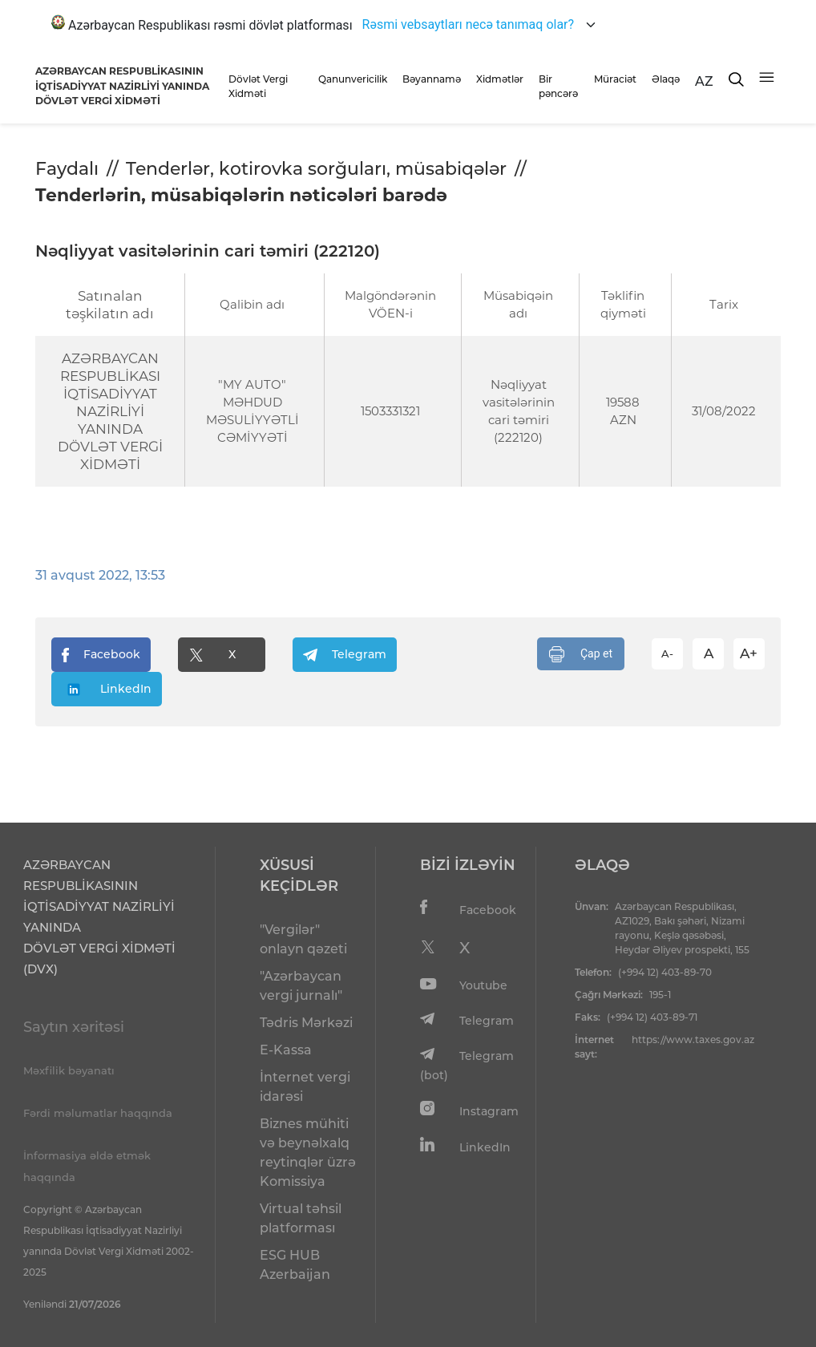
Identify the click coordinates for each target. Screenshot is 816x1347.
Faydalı (67, 169)
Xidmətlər (499, 79)
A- (667, 653)
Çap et (580, 654)
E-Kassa (286, 1050)
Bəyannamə (431, 79)
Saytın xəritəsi (73, 1027)
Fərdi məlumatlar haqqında (97, 1112)
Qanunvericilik (352, 79)
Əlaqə (666, 79)
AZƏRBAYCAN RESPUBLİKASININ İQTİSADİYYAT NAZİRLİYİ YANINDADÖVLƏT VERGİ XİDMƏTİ (122, 86)
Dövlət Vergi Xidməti (258, 86)
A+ (748, 653)
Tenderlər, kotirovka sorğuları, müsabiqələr (316, 169)
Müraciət (615, 79)
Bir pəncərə (558, 86)
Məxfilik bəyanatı (69, 1070)
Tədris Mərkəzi (306, 1022)
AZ (704, 81)
